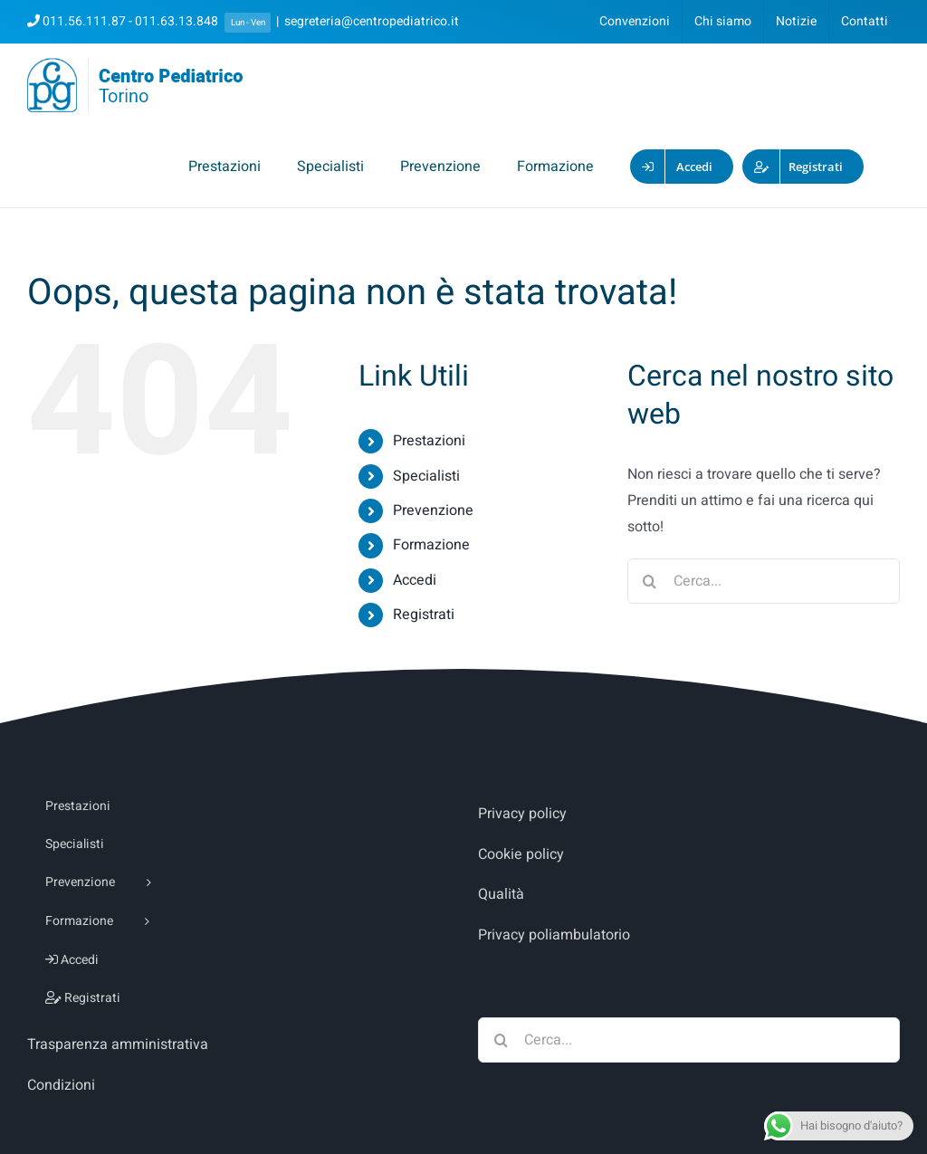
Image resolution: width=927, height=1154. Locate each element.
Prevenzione (433, 510)
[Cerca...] (763, 581)
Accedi (414, 580)
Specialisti (426, 476)
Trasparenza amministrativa (117, 1044)
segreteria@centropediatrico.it (371, 21)
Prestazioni (429, 441)
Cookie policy (521, 854)
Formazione (431, 545)
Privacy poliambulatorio (554, 935)
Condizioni (61, 1085)
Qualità (501, 894)
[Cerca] (650, 581)
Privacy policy (522, 814)
